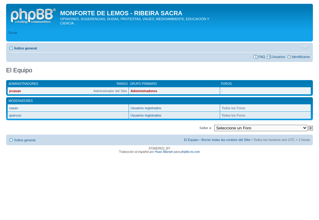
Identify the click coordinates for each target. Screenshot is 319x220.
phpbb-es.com (190, 151)
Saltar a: (205, 128)
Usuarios (278, 57)
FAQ (261, 57)
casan (13, 108)
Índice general (25, 48)
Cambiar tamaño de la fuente (305, 47)
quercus (15, 115)
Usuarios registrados (145, 108)
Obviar (12, 32)
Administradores (143, 91)
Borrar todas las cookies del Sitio (225, 140)
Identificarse (301, 57)
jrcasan (15, 91)
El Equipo (191, 140)
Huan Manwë (164, 151)
